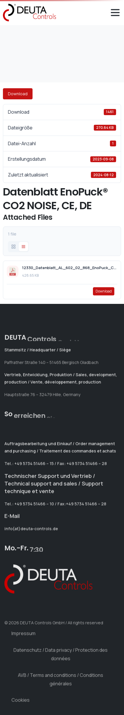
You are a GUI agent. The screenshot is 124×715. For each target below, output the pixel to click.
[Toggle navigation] (115, 13)
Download (18, 93)
